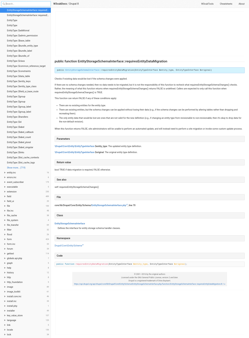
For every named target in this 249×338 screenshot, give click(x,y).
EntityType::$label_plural (19, 142)
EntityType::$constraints (19, 71)
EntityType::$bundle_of (18, 56)
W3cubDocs (60, 3)
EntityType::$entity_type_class (22, 86)
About (242, 4)
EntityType (12, 20)
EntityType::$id (14, 122)
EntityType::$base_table (18, 40)
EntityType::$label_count (19, 137)
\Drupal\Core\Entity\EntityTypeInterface (74, 146)
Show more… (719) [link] (16, 167)
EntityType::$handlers (17, 117)
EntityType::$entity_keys (18, 81)
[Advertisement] (150, 33)
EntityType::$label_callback (20, 132)
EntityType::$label (15, 127)
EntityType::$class (16, 61)
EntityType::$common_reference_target (26, 66)
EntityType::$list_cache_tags (21, 162)
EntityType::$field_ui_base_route (22, 91)
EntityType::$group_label (19, 106)
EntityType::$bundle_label (19, 51)
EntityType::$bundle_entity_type (22, 45)
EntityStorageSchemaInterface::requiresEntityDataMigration (29, 10)
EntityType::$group (16, 96)
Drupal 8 (74, 3)
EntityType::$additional (18, 30)
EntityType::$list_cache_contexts (23, 157)
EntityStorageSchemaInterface (82, 70)
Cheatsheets (226, 4)
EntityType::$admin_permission (22, 35)
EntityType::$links (15, 152)
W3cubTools (207, 4)
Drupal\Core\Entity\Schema (68, 245)
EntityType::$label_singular (20, 147)
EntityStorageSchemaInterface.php (108, 205)
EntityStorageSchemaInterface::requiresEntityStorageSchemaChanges (29, 15)
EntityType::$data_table (18, 76)
